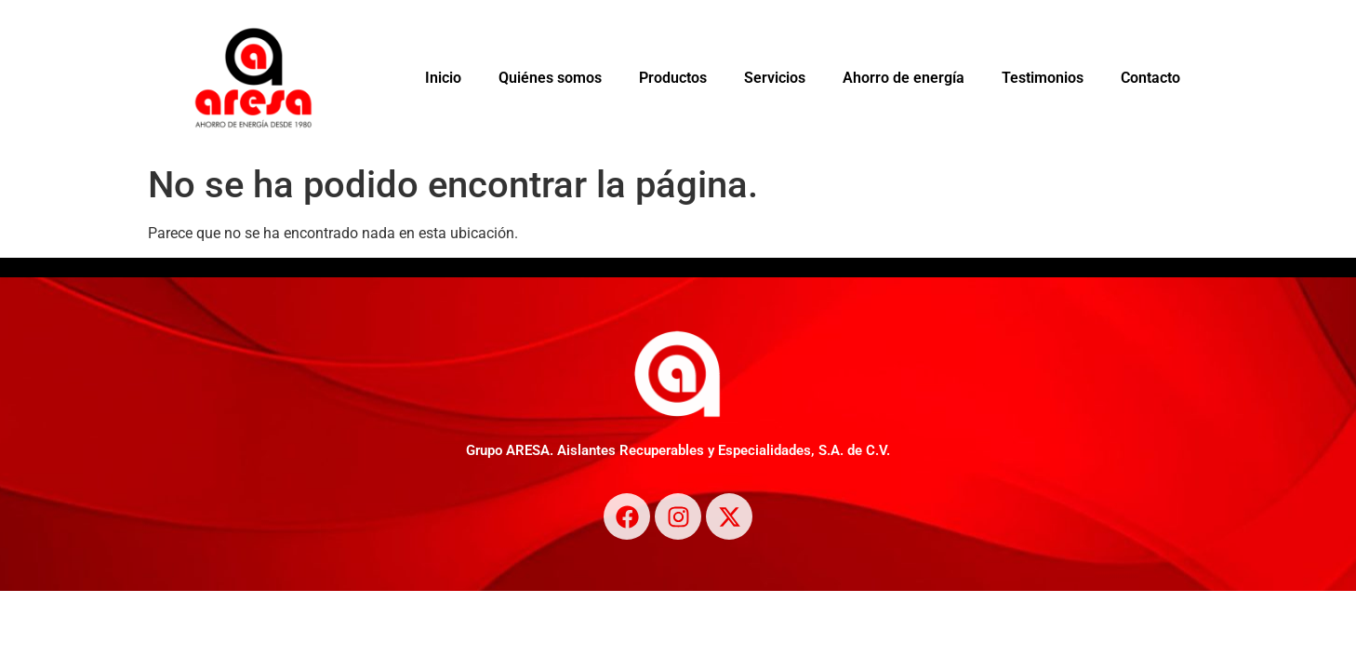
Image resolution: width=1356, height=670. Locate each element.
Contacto (1150, 78)
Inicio (443, 78)
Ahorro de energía (903, 78)
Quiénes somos (550, 78)
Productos (673, 78)
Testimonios (1042, 78)
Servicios (774, 78)
